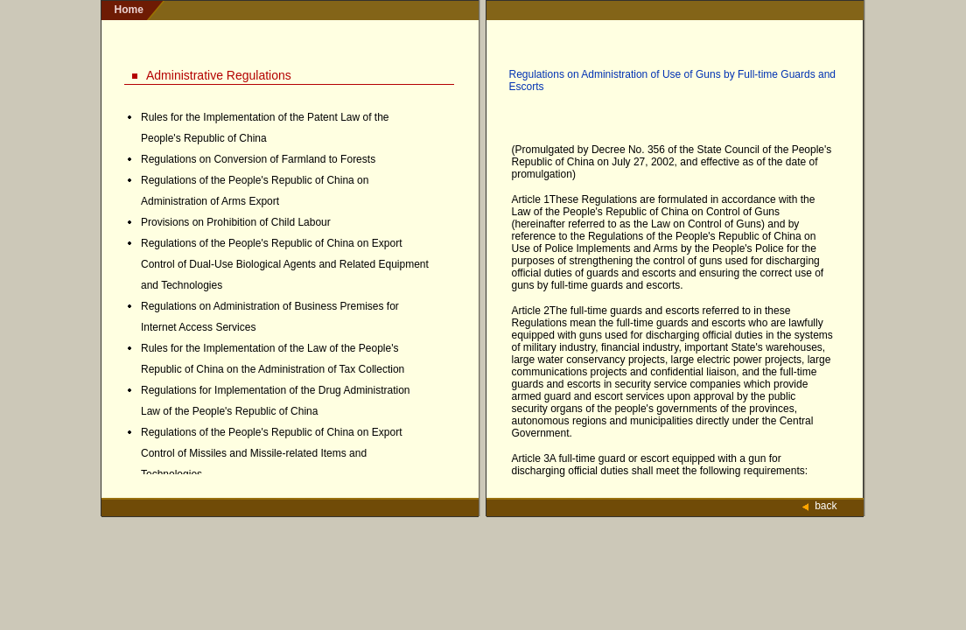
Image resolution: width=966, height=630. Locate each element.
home (129, 10)
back (825, 506)
